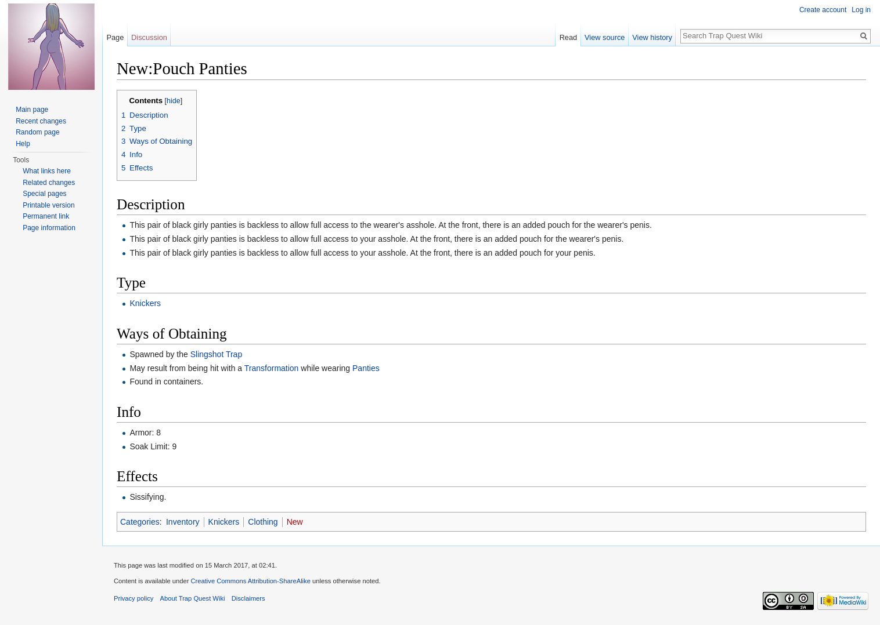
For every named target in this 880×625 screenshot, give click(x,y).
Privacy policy (133, 598)
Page (115, 37)
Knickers (145, 303)
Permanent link (46, 216)
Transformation (271, 368)
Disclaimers (248, 598)
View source (605, 37)
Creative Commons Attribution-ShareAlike (250, 580)
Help (23, 144)
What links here (47, 171)
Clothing (262, 521)
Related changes (49, 183)
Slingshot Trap (216, 354)
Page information (49, 228)
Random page (37, 132)
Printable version (48, 205)
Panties (366, 368)
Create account (822, 10)
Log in (861, 10)
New (295, 521)
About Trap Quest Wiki (192, 598)
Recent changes (41, 121)
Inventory (183, 521)
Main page (32, 110)
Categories (140, 521)
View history (652, 37)
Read (569, 37)
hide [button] (174, 101)
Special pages (44, 194)
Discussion (149, 37)
